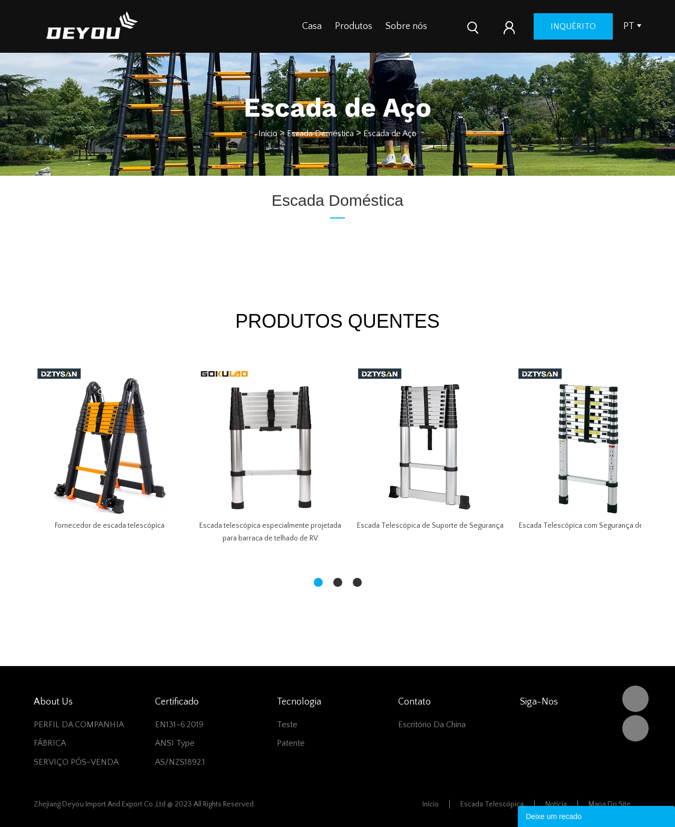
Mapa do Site (610, 804)
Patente (291, 743)
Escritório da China (432, 724)
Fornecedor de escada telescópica (110, 525)
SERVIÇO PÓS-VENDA (76, 762)
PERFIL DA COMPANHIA (79, 724)
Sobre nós (406, 26)
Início (267, 133)
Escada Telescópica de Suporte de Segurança (430, 525)
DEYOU (635, 699)
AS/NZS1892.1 (180, 762)
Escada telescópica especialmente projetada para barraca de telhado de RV (270, 532)
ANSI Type (175, 743)
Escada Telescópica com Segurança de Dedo (591, 525)
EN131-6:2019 (179, 724)
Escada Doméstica (320, 133)
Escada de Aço (390, 133)
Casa (312, 26)
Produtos (353, 26)
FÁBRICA (50, 743)
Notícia (556, 804)
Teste (287, 724)
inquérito (600, 26)
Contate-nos (466, 26)
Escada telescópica (492, 804)
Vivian (635, 728)
